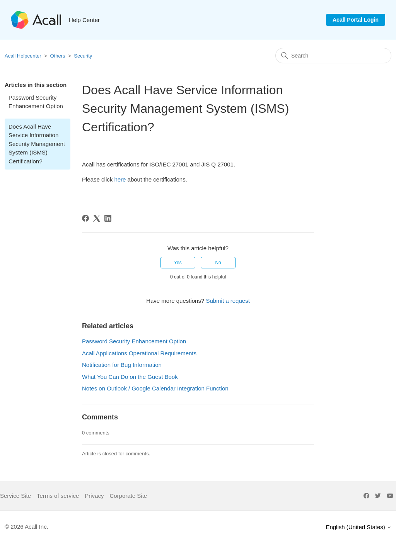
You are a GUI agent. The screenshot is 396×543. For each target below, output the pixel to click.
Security (83, 56)
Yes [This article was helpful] (178, 262)
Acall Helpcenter (23, 56)
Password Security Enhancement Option (36, 102)
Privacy (94, 495)
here (120, 179)
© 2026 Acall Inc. (26, 526)
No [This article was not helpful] (218, 262)
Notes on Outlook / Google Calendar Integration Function (155, 388)
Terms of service (58, 495)
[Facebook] (85, 218)
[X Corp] (96, 218)
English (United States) (358, 527)
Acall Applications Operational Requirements (139, 353)
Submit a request (227, 300)
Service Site (15, 495)
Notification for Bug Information (122, 364)
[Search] (333, 55)
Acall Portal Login (356, 20)
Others (57, 56)
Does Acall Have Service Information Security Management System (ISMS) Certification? (37, 144)
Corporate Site (128, 495)
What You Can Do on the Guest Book (130, 376)
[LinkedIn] (107, 218)
